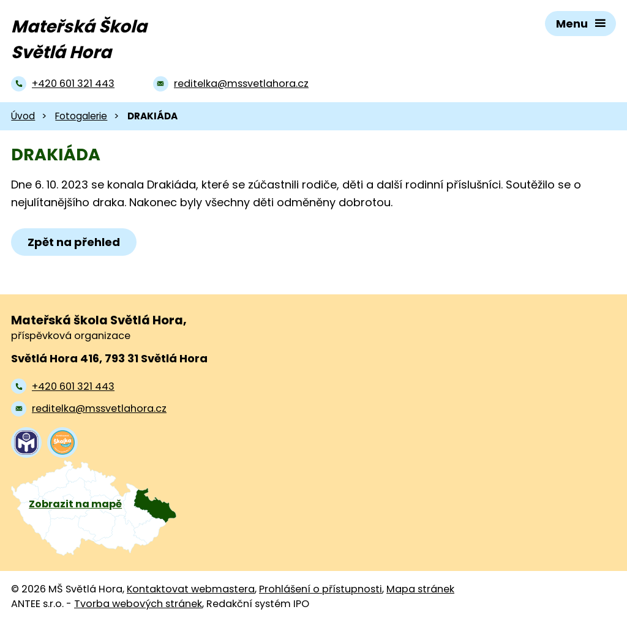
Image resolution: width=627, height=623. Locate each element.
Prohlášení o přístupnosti (320, 589)
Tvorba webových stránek (138, 604)
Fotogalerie (81, 116)
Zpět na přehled (74, 242)
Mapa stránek (420, 589)
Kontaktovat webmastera (191, 589)
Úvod (23, 116)
